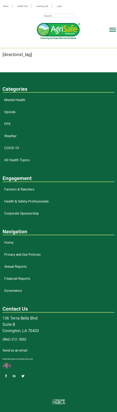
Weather (10, 136)
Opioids (10, 112)
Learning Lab (42, 6)
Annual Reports (15, 267)
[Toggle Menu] (112, 43)
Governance (13, 291)
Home (8, 242)
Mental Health (14, 100)
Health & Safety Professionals (26, 201)
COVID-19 (11, 148)
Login (59, 6)
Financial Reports (17, 279)
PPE (7, 124)
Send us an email (15, 350)
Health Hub (22, 6)
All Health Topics (17, 160)
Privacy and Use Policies (22, 254)
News (6, 6)
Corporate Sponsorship (21, 213)
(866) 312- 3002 (14, 339)
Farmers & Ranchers (19, 189)
